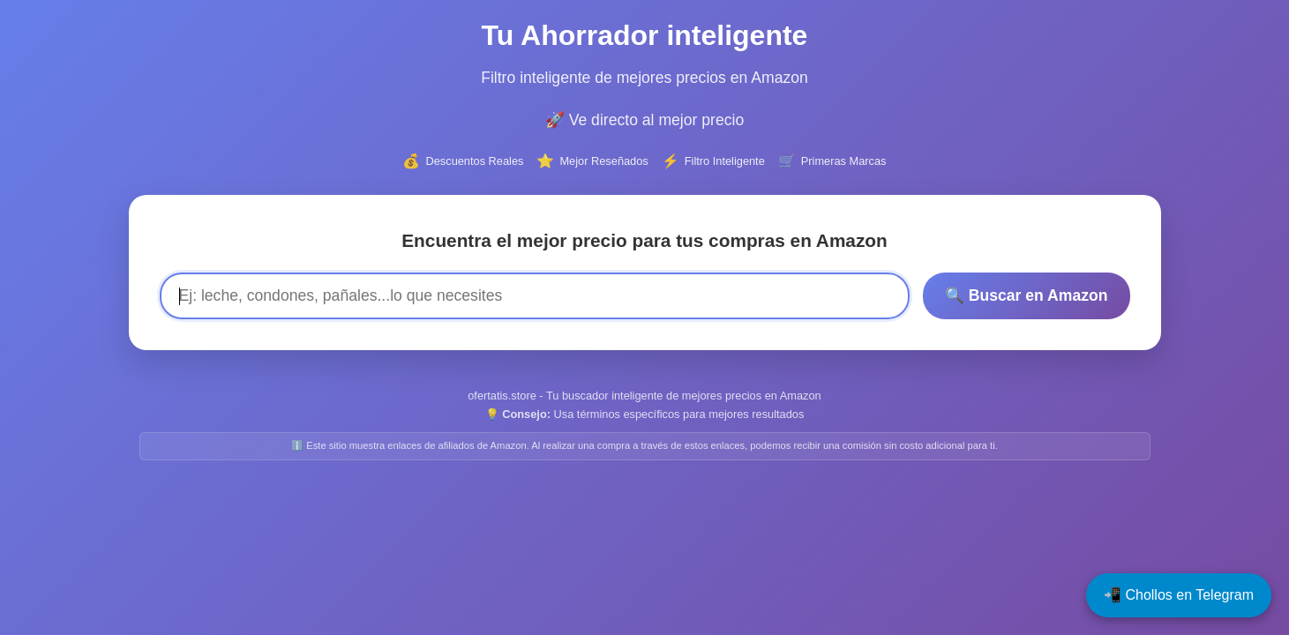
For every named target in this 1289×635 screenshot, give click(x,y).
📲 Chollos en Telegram (1179, 594)
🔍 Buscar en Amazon (1026, 295)
